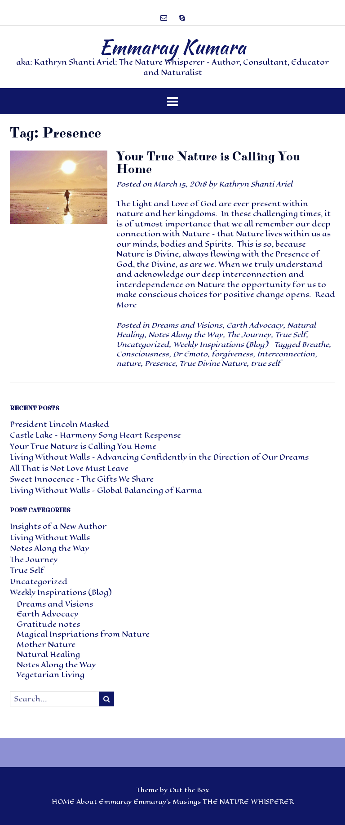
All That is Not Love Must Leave (69, 468)
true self (265, 363)
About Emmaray (104, 802)
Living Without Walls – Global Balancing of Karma (106, 490)
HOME (63, 802)
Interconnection (286, 354)
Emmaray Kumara (172, 47)
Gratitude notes (48, 624)
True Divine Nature (213, 363)
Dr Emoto (190, 354)
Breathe (315, 344)
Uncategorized (142, 344)
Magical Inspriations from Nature (83, 634)
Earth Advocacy (254, 325)
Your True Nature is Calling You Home (208, 163)
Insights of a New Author (58, 526)
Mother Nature (46, 644)
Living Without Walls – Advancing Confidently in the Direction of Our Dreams (159, 457)
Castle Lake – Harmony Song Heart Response (95, 435)
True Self (290, 334)
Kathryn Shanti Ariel (255, 184)
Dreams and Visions (186, 325)
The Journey (249, 334)
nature (128, 363)
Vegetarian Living (50, 674)
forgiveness (232, 354)
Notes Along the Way (185, 334)
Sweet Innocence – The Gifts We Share (82, 479)
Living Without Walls (50, 537)
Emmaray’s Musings (167, 802)
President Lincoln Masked (59, 424)
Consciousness (142, 354)
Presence (160, 363)
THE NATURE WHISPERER (248, 802)
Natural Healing (48, 654)
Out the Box (189, 790)
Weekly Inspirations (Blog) (220, 344)
